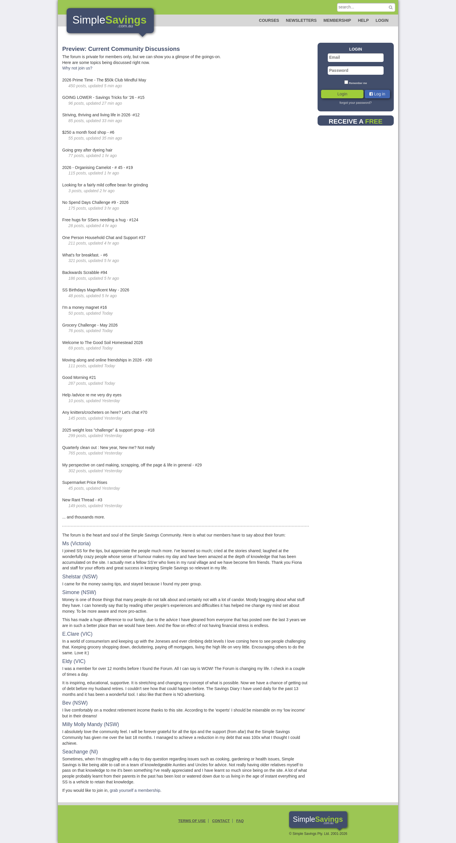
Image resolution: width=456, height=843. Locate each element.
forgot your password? (355, 102)
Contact (221, 821)
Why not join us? (77, 68)
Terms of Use (192, 821)
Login (381, 20)
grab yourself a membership (135, 790)
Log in (377, 94)
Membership (337, 20)
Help (363, 20)
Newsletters (301, 20)
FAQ (240, 821)
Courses (269, 20)
